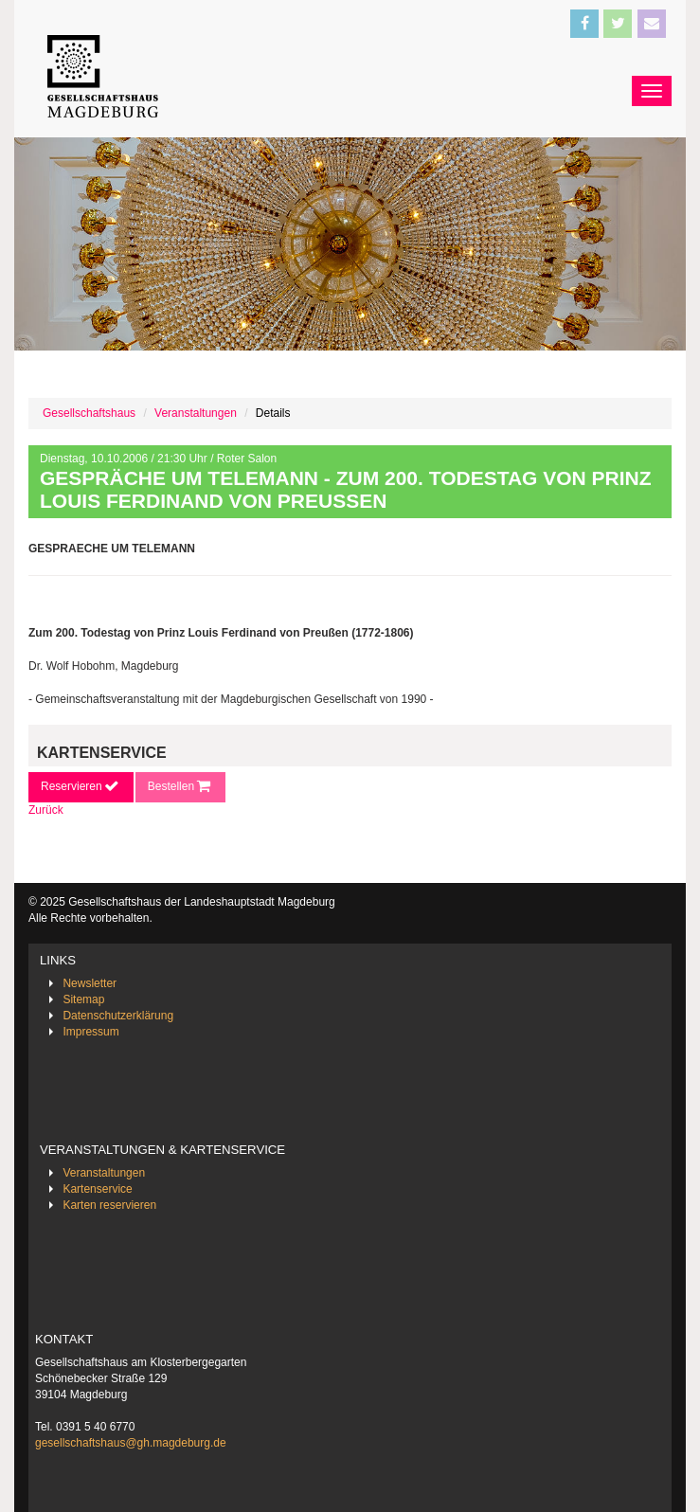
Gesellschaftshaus (89, 413)
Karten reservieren (109, 1205)
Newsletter (90, 983)
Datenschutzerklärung (118, 1015)
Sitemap (83, 999)
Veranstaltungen (195, 413)
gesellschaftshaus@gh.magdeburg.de (130, 1442)
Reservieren (81, 786)
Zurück (45, 810)
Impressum (90, 1031)
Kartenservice (97, 1189)
